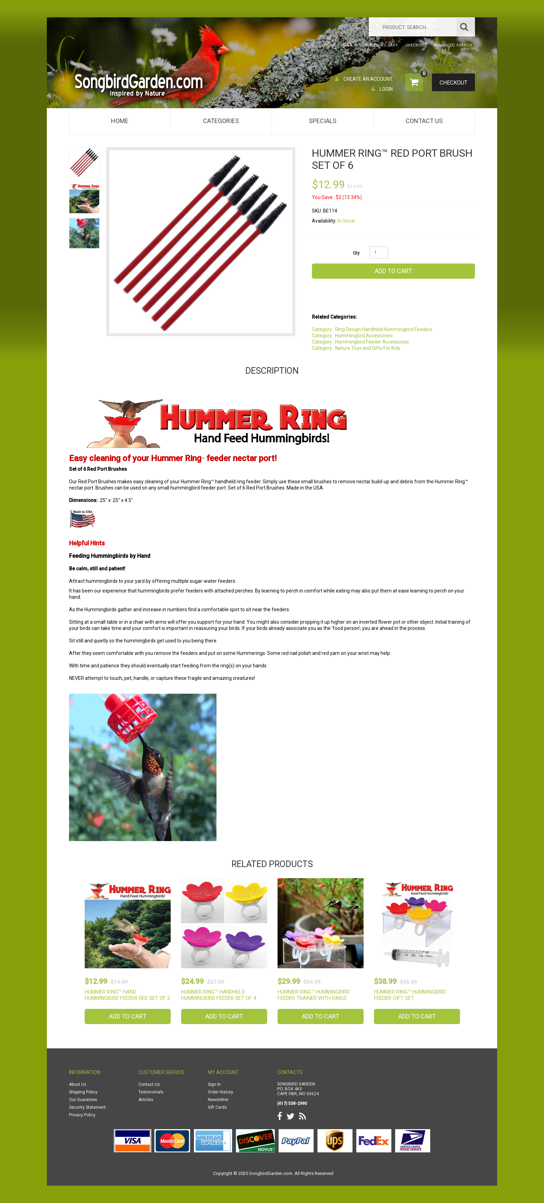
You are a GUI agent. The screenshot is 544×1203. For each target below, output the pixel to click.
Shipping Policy (83, 1092)
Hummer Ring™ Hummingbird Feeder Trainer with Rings (314, 995)
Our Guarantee (83, 1099)
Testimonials (150, 1092)
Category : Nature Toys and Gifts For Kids (356, 348)
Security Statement (87, 1107)
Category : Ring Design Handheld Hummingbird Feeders (372, 329)
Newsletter (218, 1099)
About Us (77, 1084)
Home (119, 120)
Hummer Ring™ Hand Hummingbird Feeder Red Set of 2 (127, 995)
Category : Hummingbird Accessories (352, 335)
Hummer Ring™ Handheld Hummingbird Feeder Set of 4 (218, 995)
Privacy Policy (82, 1115)
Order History (220, 1092)
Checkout (451, 82)
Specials (323, 120)
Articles (145, 1099)
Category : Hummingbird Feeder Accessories (360, 342)
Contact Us (424, 120)
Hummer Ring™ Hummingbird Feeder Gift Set (410, 995)
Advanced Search (453, 45)
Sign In (214, 1084)
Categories (221, 120)
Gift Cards (217, 1107)
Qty (356, 253)
